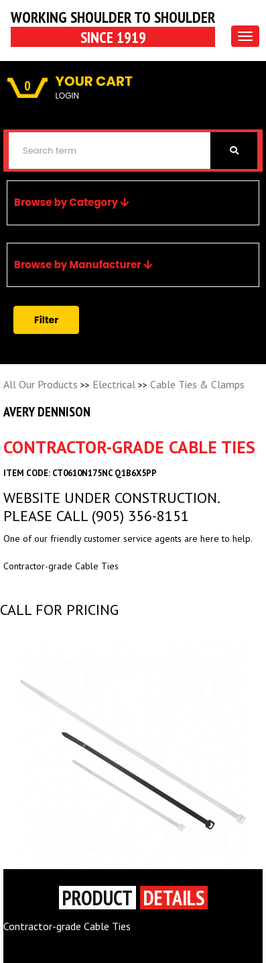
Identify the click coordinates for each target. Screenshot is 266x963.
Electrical (113, 384)
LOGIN (67, 95)
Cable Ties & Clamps (197, 384)
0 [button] (27, 86)
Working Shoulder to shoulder (113, 27)
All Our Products (40, 384)
